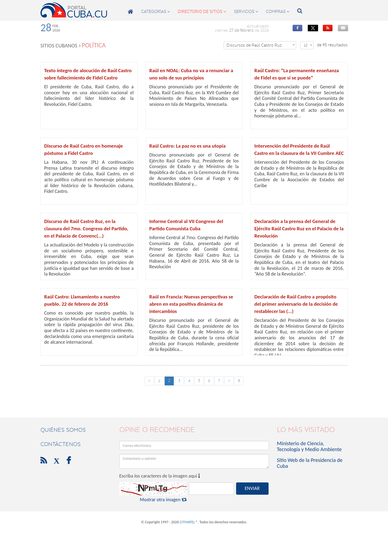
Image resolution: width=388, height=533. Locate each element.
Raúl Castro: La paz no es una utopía (187, 146)
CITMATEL (187, 522)
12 (308, 45)
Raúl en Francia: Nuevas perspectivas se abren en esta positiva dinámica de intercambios (191, 304)
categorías (155, 11)
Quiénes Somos (63, 430)
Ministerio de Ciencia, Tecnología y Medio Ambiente (309, 446)
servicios (246, 11)
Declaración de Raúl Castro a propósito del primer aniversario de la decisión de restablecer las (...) (296, 304)
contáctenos (60, 444)
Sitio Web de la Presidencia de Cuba (310, 463)
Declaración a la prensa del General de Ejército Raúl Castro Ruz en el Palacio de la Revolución (299, 228)
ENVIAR (252, 488)
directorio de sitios (202, 11)
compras (277, 11)
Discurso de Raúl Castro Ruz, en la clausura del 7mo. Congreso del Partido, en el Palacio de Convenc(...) (86, 228)
